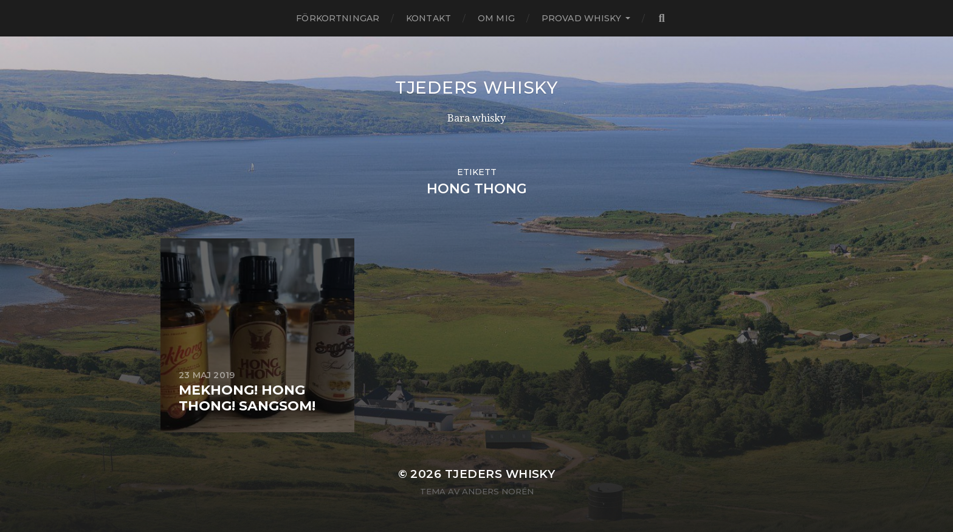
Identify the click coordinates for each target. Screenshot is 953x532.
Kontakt (428, 18)
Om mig (496, 18)
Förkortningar (337, 18)
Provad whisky (581, 18)
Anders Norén (498, 491)
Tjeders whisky (476, 87)
